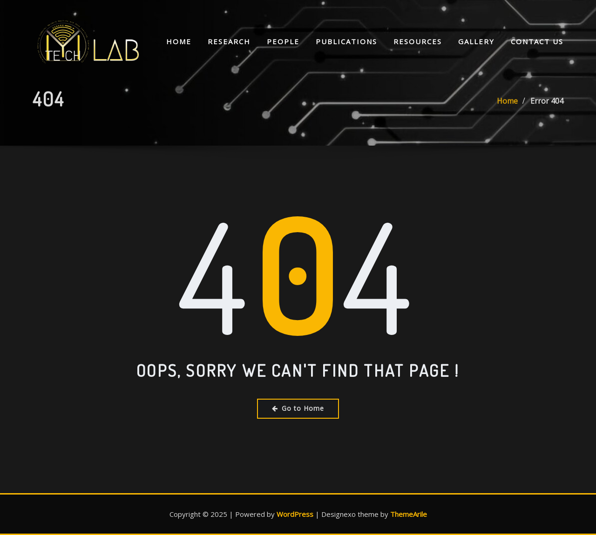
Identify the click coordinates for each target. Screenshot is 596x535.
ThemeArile (408, 514)
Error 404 (546, 108)
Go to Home (298, 408)
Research (229, 42)
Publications (346, 42)
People (283, 42)
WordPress (295, 514)
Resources (417, 42)
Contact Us (537, 42)
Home (178, 42)
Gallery (476, 42)
